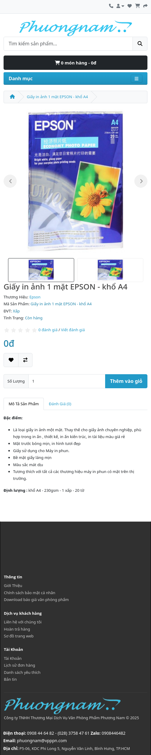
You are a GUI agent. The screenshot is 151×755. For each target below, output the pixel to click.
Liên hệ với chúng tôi (23, 622)
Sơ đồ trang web (19, 636)
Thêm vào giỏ (126, 381)
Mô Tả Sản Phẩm (24, 403)
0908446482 (113, 733)
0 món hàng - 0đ (75, 63)
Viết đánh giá (73, 329)
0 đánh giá (47, 329)
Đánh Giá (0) (60, 403)
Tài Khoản (13, 658)
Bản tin (10, 679)
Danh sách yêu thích (22, 672)
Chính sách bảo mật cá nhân (29, 592)
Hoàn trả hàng (17, 629)
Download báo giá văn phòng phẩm (36, 599)
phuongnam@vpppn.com (42, 740)
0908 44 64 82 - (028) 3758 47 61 (58, 733)
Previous (10, 181)
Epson (35, 297)
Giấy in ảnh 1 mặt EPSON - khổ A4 (57, 96)
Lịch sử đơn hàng (19, 665)
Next (140, 181)
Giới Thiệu (13, 585)
